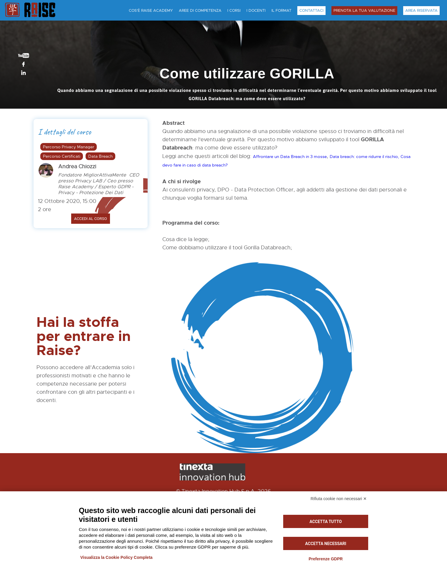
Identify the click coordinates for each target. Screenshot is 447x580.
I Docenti (256, 10)
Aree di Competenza (200, 10)
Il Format (281, 10)
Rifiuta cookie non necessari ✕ (339, 498)
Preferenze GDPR (325, 559)
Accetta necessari (325, 543)
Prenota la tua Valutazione (364, 10)
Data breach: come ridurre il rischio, (364, 156)
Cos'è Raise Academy (151, 10)
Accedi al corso (90, 218)
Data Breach (100, 156)
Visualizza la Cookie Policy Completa (116, 557)
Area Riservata (421, 10)
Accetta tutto (326, 521)
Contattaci (311, 10)
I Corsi (234, 10)
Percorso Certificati (61, 156)
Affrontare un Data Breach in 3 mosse (290, 156)
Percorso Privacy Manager (68, 146)
